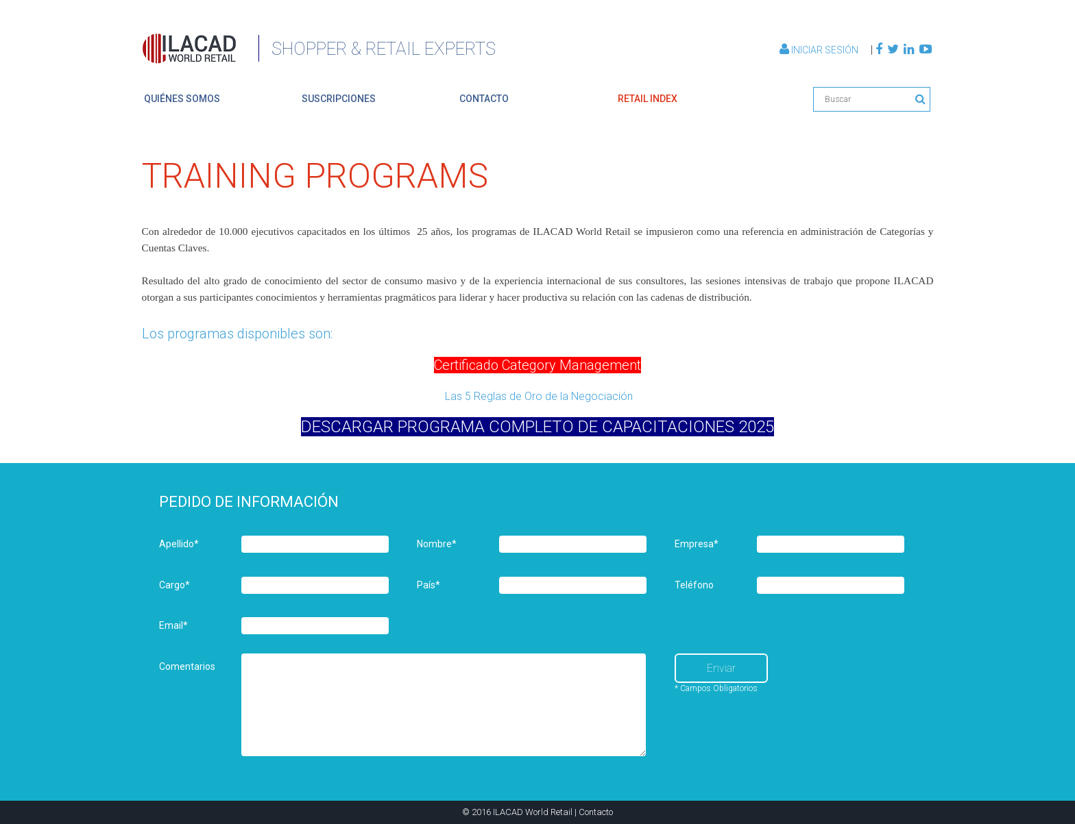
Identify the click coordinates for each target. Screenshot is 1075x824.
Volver (878, 132)
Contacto (596, 812)
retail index (647, 98)
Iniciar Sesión (820, 50)
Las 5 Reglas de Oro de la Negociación (537, 396)
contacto (484, 98)
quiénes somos (182, 98)
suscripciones (339, 98)
